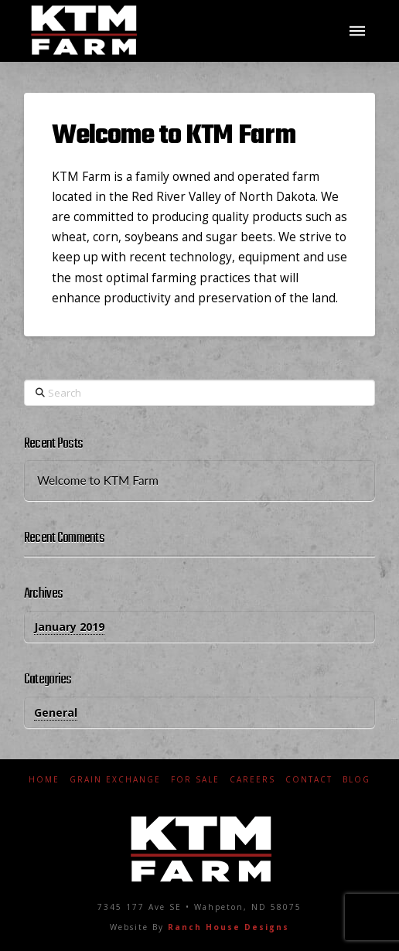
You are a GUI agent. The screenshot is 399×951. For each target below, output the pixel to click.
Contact (308, 780)
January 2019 (69, 626)
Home (44, 780)
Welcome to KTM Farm (173, 135)
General (55, 712)
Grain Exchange (115, 780)
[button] (357, 31)
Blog (356, 780)
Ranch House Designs (228, 927)
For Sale (195, 780)
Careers (252, 780)
